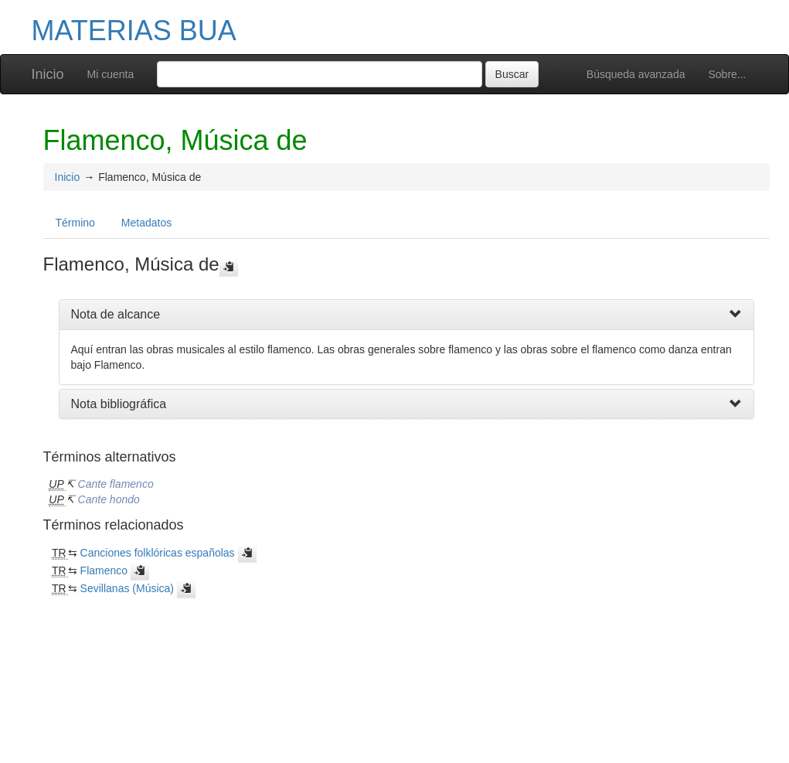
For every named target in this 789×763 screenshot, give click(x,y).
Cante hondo (109, 499)
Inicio (48, 74)
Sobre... (727, 74)
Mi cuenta (110, 74)
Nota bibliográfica (119, 403)
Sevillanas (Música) (127, 588)
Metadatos (146, 222)
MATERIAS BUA (134, 30)
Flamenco (104, 570)
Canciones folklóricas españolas (157, 553)
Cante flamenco (116, 484)
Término (75, 222)
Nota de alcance (116, 314)
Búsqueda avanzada (636, 74)
